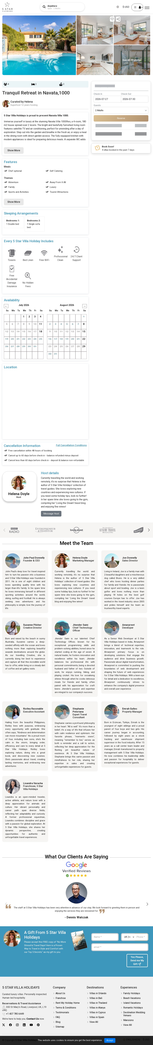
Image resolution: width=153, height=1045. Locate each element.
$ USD (126, 7)
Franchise (61, 998)
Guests (97, 105)
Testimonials (62, 1012)
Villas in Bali (95, 998)
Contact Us (32, 1019)
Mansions (128, 1020)
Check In (98, 94)
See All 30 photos (132, 60)
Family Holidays (131, 993)
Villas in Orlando (97, 993)
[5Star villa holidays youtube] (31, 1025)
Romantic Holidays (133, 1008)
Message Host (51, 513)
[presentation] (107, 960)
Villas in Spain (96, 1017)
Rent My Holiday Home (68, 1003)
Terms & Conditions (66, 1008)
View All (93, 1022)
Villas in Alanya (97, 1008)
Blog (58, 1022)
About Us (60, 993)
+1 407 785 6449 (15, 1014)
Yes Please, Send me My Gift (137, 961)
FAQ (58, 1017)
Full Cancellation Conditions (71, 445)
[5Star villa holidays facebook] (10, 1025)
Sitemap (60, 1027)
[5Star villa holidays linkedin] (24, 1025)
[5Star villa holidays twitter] (3, 1025)
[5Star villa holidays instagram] (17, 1025)
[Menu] (147, 7)
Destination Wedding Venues (134, 1014)
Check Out (126, 94)
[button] (149, 530)
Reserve (121, 118)
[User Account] (137, 7)
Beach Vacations (132, 998)
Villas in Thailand (98, 1003)
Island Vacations (132, 1003)
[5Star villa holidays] (7, 6)
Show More (13, 150)
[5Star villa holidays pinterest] (38, 1025)
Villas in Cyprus (97, 1012)
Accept (109, 1040)
